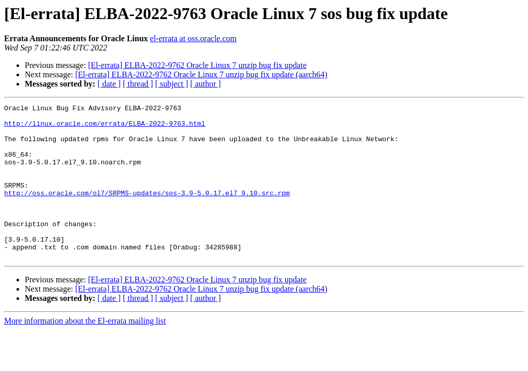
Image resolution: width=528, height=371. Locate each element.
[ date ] (109, 83)
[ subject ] (171, 83)
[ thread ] (138, 83)
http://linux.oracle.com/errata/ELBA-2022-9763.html (104, 127)
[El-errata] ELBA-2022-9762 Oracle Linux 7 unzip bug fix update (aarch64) (201, 74)
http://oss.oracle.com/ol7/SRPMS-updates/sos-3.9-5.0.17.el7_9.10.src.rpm (147, 211)
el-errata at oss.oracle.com (193, 38)
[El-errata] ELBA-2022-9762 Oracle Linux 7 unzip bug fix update (197, 65)
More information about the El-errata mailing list (85, 351)
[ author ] (205, 83)
